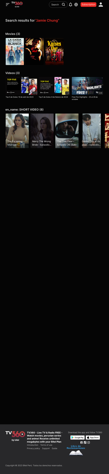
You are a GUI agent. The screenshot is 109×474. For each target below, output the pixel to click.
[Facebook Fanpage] (81, 442)
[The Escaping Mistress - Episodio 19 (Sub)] (17, 131)
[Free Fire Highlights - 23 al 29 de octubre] (87, 89)
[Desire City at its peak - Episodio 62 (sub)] (91, 131)
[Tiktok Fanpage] (85, 442)
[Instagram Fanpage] (88, 442)
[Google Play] (77, 437)
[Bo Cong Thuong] (76, 450)
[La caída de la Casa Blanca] (15, 51)
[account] (101, 4)
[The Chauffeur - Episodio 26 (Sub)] (66, 131)
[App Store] (93, 437)
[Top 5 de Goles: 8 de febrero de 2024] (54, 88)
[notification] (70, 4)
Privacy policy (33, 448)
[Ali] (35, 51)
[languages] (76, 4)
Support (46, 448)
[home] (17, 4)
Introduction (32, 445)
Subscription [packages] (88, 4)
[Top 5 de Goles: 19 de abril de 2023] (21, 88)
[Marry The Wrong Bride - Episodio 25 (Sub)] (42, 131)
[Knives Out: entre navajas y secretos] (54, 51)
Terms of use (46, 445)
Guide (54, 448)
